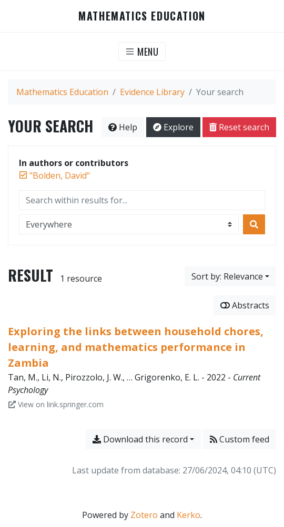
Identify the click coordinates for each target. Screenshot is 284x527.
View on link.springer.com (56, 404)
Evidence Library (152, 92)
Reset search (239, 127)
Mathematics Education (142, 16)
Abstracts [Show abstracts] (244, 305)
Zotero (144, 515)
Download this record (140, 439)
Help (122, 127)
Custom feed (239, 439)
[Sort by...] (230, 276)
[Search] (254, 224)
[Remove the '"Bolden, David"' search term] (59, 175)
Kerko (188, 515)
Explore (173, 127)
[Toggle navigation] (142, 51)
